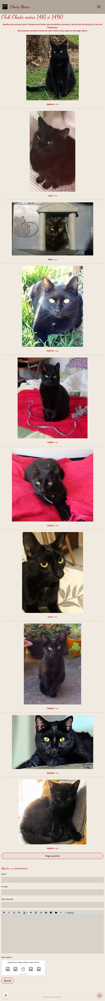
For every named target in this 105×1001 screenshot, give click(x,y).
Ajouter (7, 980)
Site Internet (7, 899)
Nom (3, 874)
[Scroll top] (99, 995)
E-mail (4, 886)
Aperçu (69, 912)
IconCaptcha (22, 974)
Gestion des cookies (52, 997)
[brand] (16, 6)
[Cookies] (6, 995)
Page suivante (52, 855)
